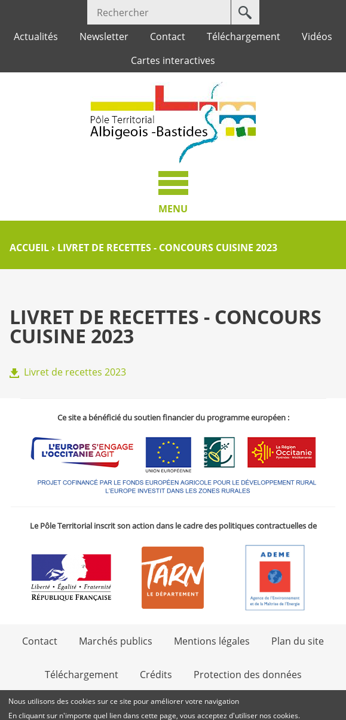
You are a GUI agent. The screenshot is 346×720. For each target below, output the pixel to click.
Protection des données (248, 674)
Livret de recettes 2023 (75, 372)
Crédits (156, 674)
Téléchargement (243, 36)
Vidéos (317, 36)
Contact (167, 36)
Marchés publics (115, 641)
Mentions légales (212, 641)
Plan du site (297, 641)
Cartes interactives (173, 60)
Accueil (29, 247)
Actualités (36, 36)
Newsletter (103, 36)
